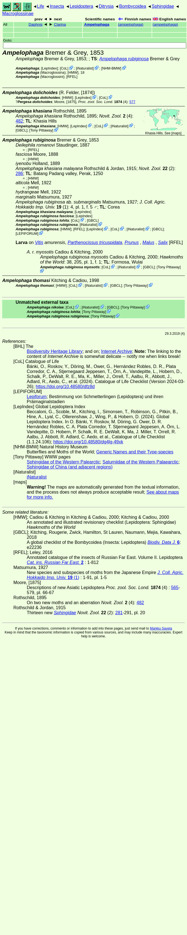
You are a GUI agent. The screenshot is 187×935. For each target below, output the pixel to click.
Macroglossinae (17, 13)
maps (176, 133)
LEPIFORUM (27, 233)
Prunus (132, 242)
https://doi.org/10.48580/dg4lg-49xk (88, 441)
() (130, 24)
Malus (148, 242)
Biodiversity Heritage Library (54, 351)
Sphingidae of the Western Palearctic (63, 462)
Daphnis (36, 24)
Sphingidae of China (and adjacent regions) (70, 467)
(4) (102, 102)
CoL (64, 68)
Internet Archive (116, 351)
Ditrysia (106, 6)
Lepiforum (37, 396)
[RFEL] (71, 77)
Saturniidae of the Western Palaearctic (141, 462)
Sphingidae (163, 6)
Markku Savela (161, 628)
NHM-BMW (111, 68)
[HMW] (72, 72)
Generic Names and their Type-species (134, 451)
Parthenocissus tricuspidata (94, 242)
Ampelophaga (96, 24)
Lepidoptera (81, 6)
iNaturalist (85, 68)
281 (119, 612)
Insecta (57, 6)
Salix (163, 242)
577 (132, 102)
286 (19, 173)
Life (40, 6)
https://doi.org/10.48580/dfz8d (65, 386)
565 (175, 587)
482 (19, 121)
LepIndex (49, 68)
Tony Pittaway (41, 130)
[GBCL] (21, 130)
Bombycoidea (132, 6)
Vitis (39, 242)
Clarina (60, 24)
